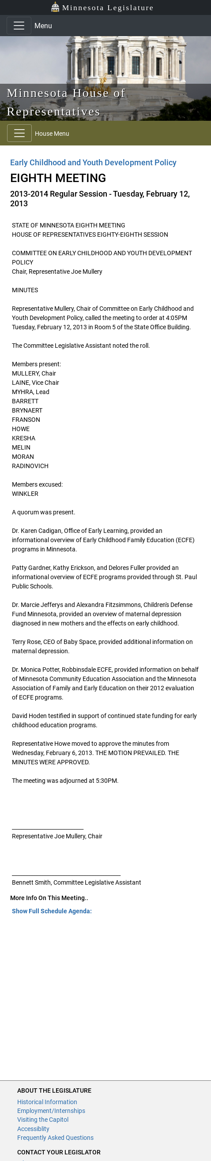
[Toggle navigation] (19, 25)
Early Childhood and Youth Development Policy (93, 162)
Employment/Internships (51, 1110)
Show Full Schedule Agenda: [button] (52, 911)
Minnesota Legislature (102, 7)
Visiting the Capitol (42, 1119)
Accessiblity (33, 1128)
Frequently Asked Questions (55, 1137)
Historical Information (47, 1101)
